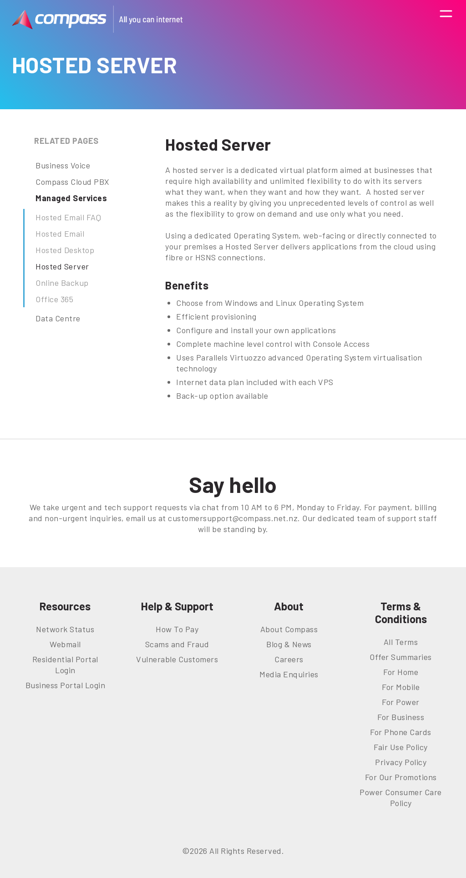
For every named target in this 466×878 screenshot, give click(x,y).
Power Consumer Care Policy (401, 797)
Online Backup (62, 283)
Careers (289, 659)
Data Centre (58, 318)
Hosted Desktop (64, 250)
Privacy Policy (400, 762)
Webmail (65, 644)
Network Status (65, 629)
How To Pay (177, 629)
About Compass (289, 629)
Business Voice (62, 165)
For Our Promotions (401, 777)
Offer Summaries (401, 657)
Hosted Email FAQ (68, 217)
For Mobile (401, 687)
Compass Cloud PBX (72, 182)
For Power (401, 702)
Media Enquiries (289, 674)
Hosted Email (59, 233)
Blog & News (289, 644)
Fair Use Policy (401, 747)
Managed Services (71, 198)
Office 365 (54, 299)
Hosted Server (62, 266)
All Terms (401, 642)
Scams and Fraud (177, 644)
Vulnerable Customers (177, 659)
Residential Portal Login (65, 664)
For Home (400, 672)
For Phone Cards (400, 732)
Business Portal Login (65, 685)
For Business (400, 717)
